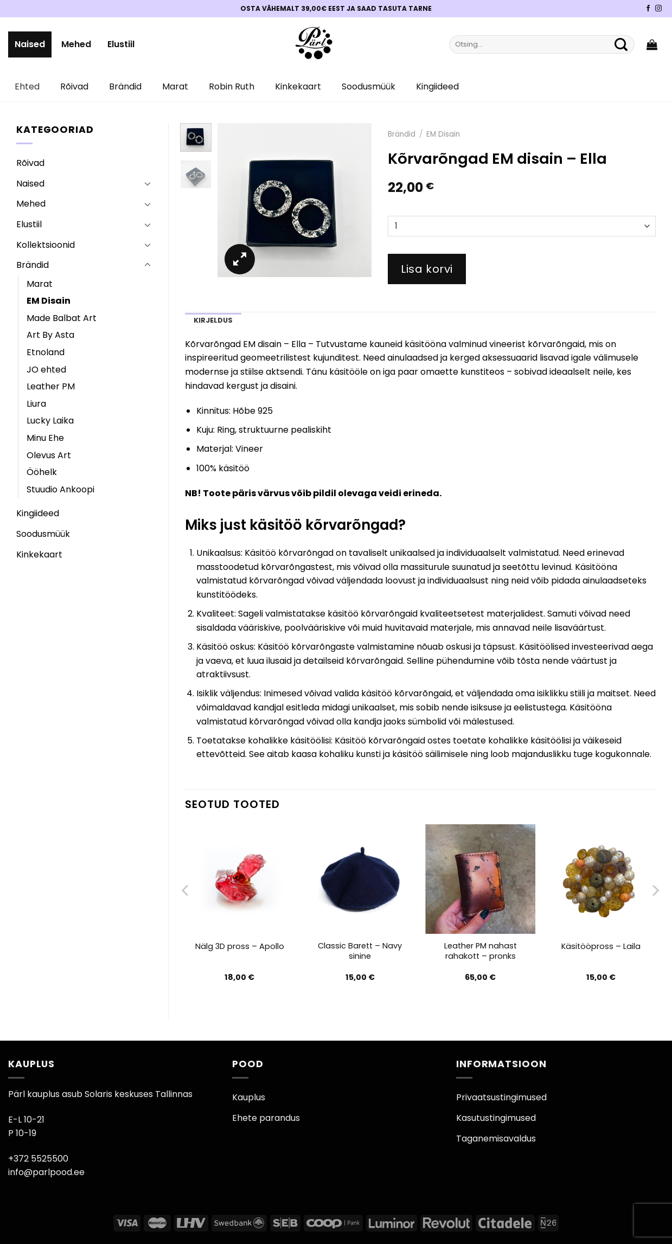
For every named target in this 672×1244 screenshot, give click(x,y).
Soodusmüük (368, 86)
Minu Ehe (45, 438)
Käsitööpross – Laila (601, 946)
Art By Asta (50, 335)
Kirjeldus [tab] (213, 320)
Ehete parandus (266, 1118)
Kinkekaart (298, 86)
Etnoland (46, 352)
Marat (175, 86)
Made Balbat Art (62, 318)
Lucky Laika (50, 420)
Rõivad (74, 86)
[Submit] (621, 44)
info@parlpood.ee (46, 1172)
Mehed (76, 44)
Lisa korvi (427, 269)
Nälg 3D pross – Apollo (239, 946)
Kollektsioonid (45, 245)
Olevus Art (49, 455)
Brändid (125, 86)
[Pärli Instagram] (658, 8)
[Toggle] (147, 183)
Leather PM (51, 386)
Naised (30, 44)
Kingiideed (437, 86)
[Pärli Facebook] (648, 8)
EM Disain (49, 300)
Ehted (27, 86)
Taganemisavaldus (496, 1138)
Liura (36, 403)
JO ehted (46, 369)
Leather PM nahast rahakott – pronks (480, 951)
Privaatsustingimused (501, 1097)
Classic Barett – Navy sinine (360, 951)
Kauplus (248, 1097)
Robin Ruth (231, 86)
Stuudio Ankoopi (60, 489)
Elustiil (121, 44)
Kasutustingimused (496, 1118)
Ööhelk (42, 472)
